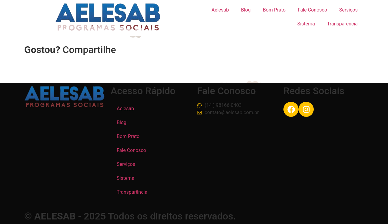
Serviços (348, 10)
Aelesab (220, 10)
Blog (246, 10)
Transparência (342, 24)
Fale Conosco (312, 10)
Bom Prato (274, 10)
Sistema (306, 24)
